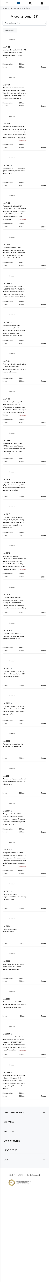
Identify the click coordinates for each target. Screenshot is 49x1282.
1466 (9, 440)
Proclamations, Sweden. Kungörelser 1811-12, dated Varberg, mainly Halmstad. (14, 896)
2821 (9, 668)
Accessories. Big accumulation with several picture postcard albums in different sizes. (14, 781)
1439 (8, 85)
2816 (8, 479)
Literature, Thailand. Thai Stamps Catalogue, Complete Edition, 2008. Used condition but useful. (14, 673)
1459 (8, 245)
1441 (9, 165)
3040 (9, 1072)
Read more (22, 140)
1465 (8, 399)
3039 (9, 1034)
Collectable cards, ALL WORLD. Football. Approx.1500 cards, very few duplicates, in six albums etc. (14, 1004)
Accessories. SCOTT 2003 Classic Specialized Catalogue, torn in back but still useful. (14, 170)
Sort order (10, 30)
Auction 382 (15, 8)
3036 (8, 999)
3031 (9, 811)
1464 (8, 361)
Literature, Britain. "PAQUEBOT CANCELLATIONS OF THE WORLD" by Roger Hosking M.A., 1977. (14, 636)
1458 (9, 203)
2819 (8, 595)
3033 (9, 891)
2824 (8, 776)
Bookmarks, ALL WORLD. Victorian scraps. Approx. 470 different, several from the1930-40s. (14, 966)
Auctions (6, 8)
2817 (8, 514)
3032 (9, 850)
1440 (8, 124)
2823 (8, 741)
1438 (8, 47)
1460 (9, 283)
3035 (8, 961)
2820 (9, 630)
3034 (9, 926)
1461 (9, 322)
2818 (8, 553)
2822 (9, 703)
